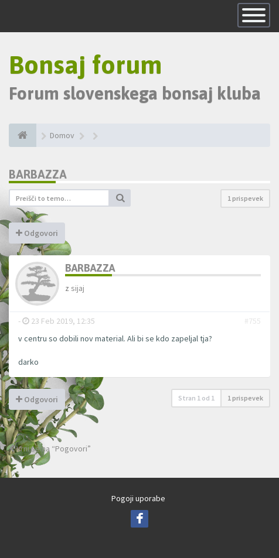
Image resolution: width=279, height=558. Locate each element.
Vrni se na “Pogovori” (50, 448)
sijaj (77, 288)
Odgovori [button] (37, 233)
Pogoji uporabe (138, 498)
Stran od (196, 397)
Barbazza (38, 174)
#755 (252, 321)
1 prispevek (245, 198)
